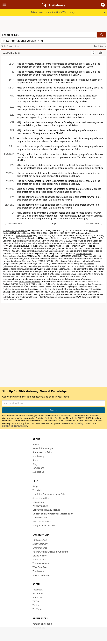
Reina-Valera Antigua (22, 289)
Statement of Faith (42, 452)
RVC (12, 165)
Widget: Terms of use (43, 525)
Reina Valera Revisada (29, 281)
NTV (12, 106)
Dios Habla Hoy (23, 235)
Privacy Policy (77, 423)
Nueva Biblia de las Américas (23, 238)
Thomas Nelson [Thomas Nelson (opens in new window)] (40, 563)
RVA (12, 196)
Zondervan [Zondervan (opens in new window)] (38, 571)
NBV (12, 95)
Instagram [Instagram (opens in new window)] (37, 593)
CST (12, 122)
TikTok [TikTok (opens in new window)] (35, 601)
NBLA (11, 87)
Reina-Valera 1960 (11, 274)
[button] (103, 5)
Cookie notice (39, 517)
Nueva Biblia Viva (31, 240)
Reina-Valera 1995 (47, 286)
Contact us (38, 502)
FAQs (35, 486)
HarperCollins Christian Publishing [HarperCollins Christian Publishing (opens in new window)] (50, 551)
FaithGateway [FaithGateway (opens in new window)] (39, 539)
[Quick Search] (48, 34)
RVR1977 (9, 180)
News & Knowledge (42, 448)
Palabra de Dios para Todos (24, 261)
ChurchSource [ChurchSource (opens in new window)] (39, 547)
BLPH (11, 146)
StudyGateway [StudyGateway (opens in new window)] (39, 543)
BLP (12, 138)
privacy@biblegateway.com (14, 425)
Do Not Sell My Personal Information (52, 513)
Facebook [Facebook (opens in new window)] (37, 589)
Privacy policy (40, 505)
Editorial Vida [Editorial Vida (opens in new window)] (39, 559)
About (35, 444)
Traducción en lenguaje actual (60, 297)
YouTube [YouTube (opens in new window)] (37, 609)
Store (35, 460)
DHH (11, 79)
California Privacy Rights (46, 509)
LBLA (11, 63)
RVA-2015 (9, 154)
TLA (12, 212)
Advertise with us (41, 498)
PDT (12, 130)
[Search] (101, 34)
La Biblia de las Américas (15, 230)
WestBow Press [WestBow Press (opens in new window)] (40, 567)
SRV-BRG (9, 204)
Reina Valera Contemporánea (33, 271)
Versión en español (42, 623)
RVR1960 (9, 173)
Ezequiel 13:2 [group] (11, 53)
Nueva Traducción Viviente (86, 243)
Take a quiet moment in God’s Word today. (53, 12)
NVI (12, 114)
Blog (34, 464)
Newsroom (38, 467)
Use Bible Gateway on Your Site (48, 494)
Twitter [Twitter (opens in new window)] (36, 605)
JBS (12, 71)
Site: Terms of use (41, 521)
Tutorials (37, 490)
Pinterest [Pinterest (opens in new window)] (37, 597)
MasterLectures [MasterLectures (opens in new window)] (40, 575)
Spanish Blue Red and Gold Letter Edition (76, 289)
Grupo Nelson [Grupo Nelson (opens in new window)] (39, 555)
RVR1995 (9, 188)
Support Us (38, 471)
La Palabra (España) (91, 261)
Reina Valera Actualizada (23, 268)
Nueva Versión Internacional (38, 248)
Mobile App (38, 456)
